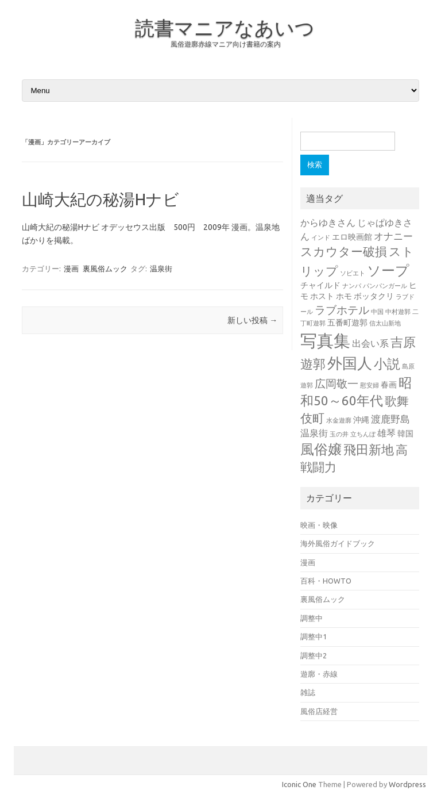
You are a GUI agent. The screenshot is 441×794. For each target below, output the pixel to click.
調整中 (311, 618)
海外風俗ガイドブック (337, 543)
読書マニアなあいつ (225, 28)
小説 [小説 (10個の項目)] (387, 363)
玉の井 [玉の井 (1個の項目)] (339, 434)
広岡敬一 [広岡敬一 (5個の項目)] (336, 383)
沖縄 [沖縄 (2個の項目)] (361, 419)
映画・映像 (319, 525)
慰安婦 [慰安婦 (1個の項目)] (369, 385)
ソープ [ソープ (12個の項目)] (388, 270)
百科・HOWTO (325, 581)
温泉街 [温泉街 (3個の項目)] (314, 433)
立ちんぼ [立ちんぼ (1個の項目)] (363, 434)
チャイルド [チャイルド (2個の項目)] (320, 285)
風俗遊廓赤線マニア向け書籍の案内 (226, 44)
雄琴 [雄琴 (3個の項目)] (386, 433)
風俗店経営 (319, 711)
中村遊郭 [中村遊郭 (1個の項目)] (398, 311)
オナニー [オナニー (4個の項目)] (393, 236)
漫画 (71, 268)
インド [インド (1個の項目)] (320, 237)
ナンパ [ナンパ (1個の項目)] (351, 285)
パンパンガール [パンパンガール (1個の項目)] (385, 285)
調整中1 (313, 636)
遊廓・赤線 (319, 674)
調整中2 (313, 655)
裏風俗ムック (105, 268)
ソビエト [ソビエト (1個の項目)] (352, 273)
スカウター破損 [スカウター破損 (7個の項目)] (343, 251)
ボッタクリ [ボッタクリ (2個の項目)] (374, 296)
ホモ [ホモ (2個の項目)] (344, 296)
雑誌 (307, 692)
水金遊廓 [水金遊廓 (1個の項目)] (338, 420)
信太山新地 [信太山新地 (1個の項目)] (385, 323)
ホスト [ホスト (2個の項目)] (322, 296)
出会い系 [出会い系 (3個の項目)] (370, 343)
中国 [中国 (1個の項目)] (377, 311)
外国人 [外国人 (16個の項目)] (349, 362)
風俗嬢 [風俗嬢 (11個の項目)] (321, 449)
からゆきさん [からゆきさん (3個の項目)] (327, 222)
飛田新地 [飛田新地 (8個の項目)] (368, 450)
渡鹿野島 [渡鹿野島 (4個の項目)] (390, 418)
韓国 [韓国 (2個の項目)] (405, 433)
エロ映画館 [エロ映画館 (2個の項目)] (352, 236)
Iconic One (299, 784)
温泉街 (161, 268)
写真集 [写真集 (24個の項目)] (325, 340)
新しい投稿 (252, 320)
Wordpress (407, 784)
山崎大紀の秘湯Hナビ (100, 199)
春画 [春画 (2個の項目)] (389, 384)
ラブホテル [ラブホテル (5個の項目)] (342, 310)
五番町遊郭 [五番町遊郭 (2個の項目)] (347, 322)
